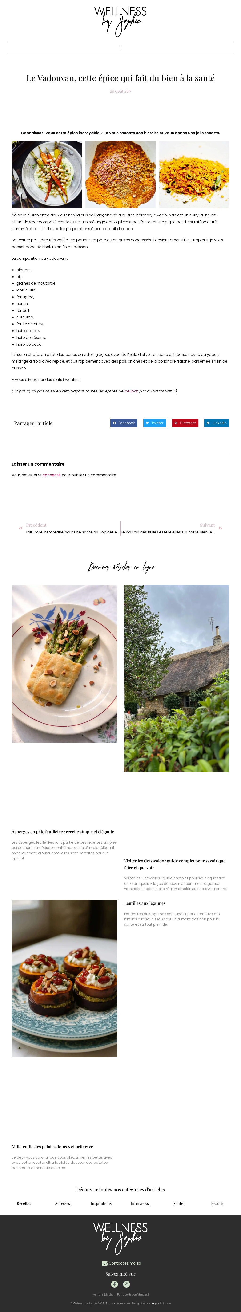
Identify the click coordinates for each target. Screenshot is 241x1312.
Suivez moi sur (120, 1274)
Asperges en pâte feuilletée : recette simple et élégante (63, 831)
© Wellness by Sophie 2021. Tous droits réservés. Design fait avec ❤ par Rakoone (120, 1303)
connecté (52, 475)
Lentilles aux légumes (144, 903)
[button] (120, 47)
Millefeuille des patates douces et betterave (52, 1146)
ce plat (132, 391)
